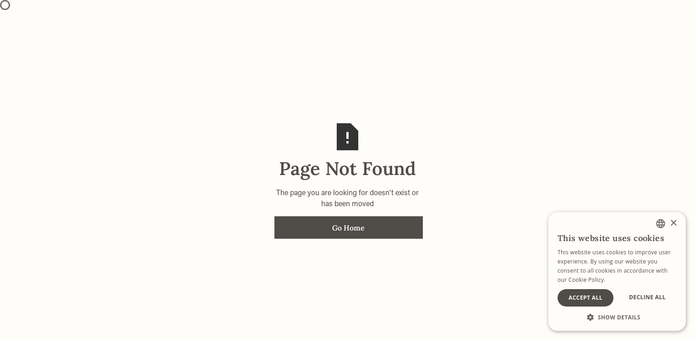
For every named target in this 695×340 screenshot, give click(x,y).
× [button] (673, 223)
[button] (617, 317)
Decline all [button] (647, 297)
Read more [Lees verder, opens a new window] (621, 279)
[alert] (617, 271)
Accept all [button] (585, 298)
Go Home (348, 227)
